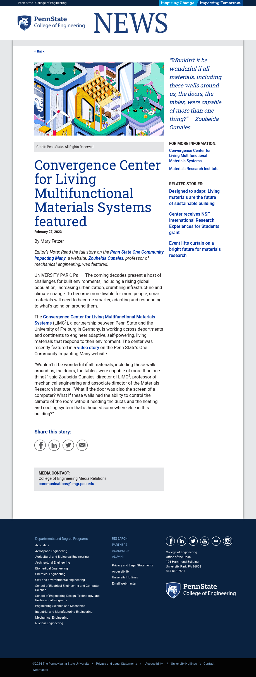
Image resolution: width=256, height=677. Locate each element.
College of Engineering (51, 3)
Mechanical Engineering (51, 617)
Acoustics (42, 545)
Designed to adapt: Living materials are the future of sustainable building (194, 197)
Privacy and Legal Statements (132, 565)
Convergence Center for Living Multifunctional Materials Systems (190, 155)
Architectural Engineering (52, 562)
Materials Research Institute (194, 168)
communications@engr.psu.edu (66, 483)
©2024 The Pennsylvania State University (60, 664)
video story (88, 347)
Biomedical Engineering (51, 568)
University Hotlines (125, 577)
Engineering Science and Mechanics (60, 606)
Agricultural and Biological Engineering (61, 557)
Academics (120, 551)
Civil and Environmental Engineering (60, 580)
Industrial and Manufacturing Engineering (63, 612)
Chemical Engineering (50, 574)
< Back (39, 51)
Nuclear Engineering (49, 623)
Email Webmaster (124, 583)
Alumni (117, 557)
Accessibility (121, 571)
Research (120, 538)
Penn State (25, 3)
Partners (119, 545)
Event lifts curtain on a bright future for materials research (195, 249)
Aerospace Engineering (51, 551)
